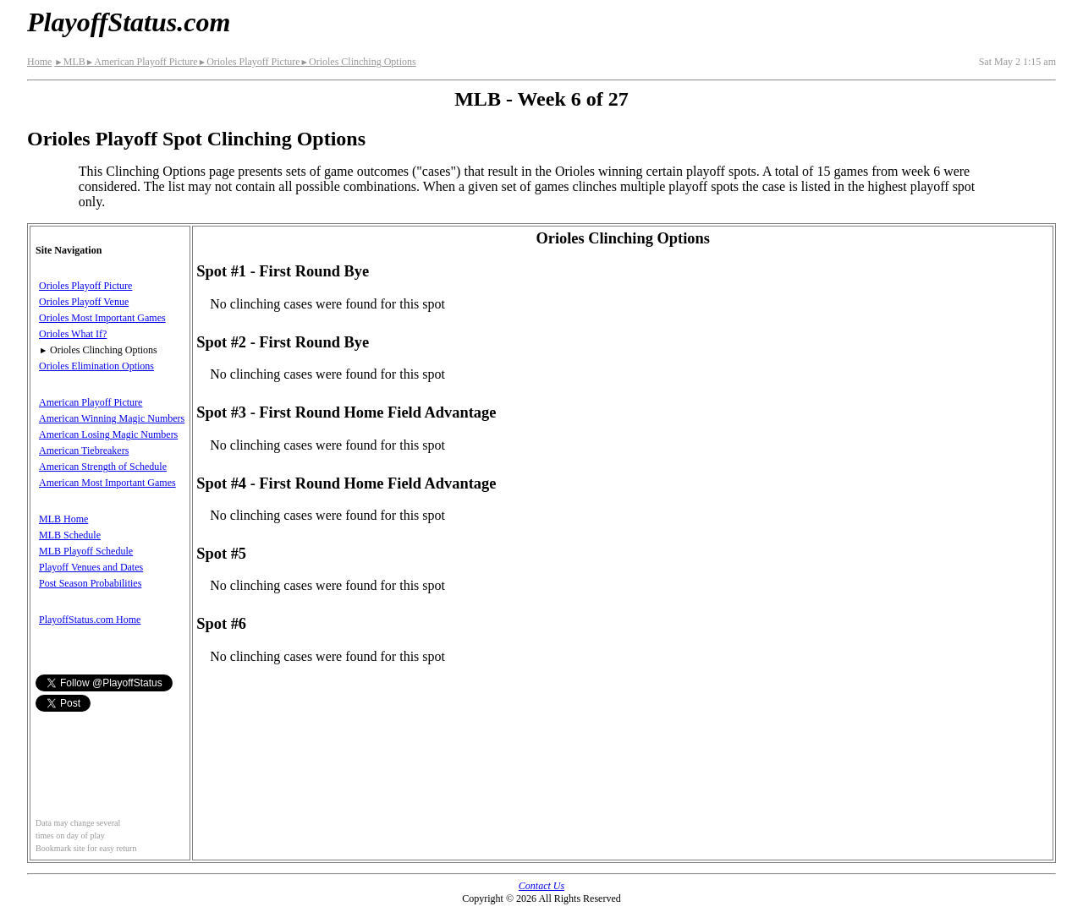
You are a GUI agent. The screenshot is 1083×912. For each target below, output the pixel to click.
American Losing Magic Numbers (108, 434)
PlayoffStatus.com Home (89, 619)
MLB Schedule (70, 535)
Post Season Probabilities (90, 583)
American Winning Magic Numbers (111, 418)
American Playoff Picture (141, 62)
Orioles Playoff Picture (249, 62)
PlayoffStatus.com (128, 22)
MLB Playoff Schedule (86, 551)
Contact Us (541, 886)
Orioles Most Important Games (102, 318)
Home (39, 62)
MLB (69, 62)
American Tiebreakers (84, 450)
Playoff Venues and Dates (91, 567)
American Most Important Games (107, 483)
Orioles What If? (73, 334)
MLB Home (63, 519)
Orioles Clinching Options (358, 62)
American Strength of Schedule (103, 466)
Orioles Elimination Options (96, 366)
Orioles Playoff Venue (84, 302)
